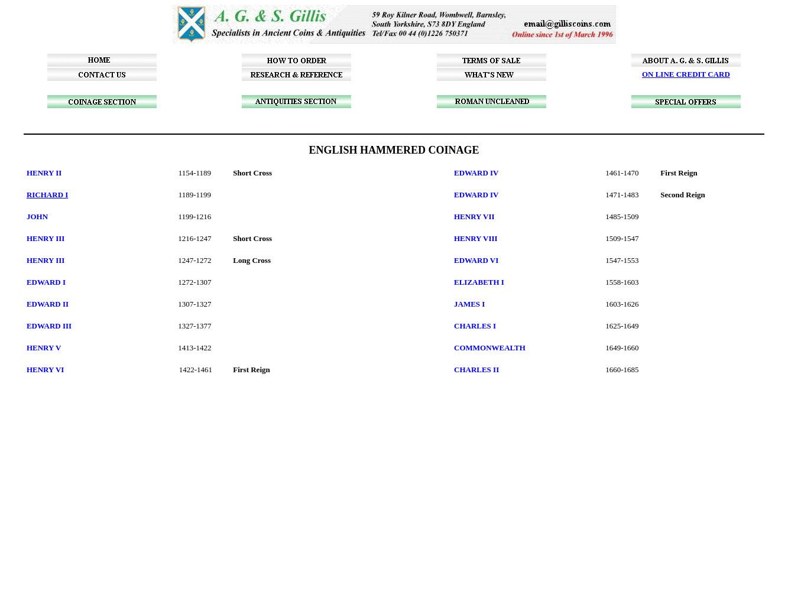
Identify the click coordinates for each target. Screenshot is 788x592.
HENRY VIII (476, 238)
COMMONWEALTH (490, 347)
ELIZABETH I (479, 282)
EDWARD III (49, 325)
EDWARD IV (476, 172)
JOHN (37, 216)
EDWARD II (48, 304)
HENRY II (44, 172)
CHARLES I (475, 325)
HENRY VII (474, 216)
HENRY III (45, 238)
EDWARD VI (476, 260)
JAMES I (469, 304)
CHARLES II (476, 369)
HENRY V (44, 347)
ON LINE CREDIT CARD (686, 74)
